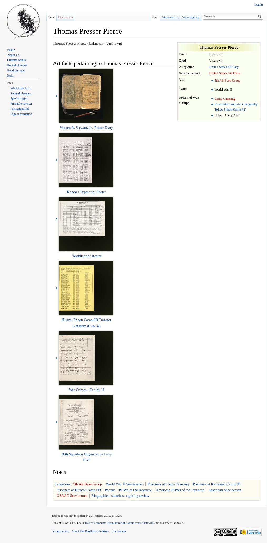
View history (190, 17)
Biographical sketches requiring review (120, 496)
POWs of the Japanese (135, 490)
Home (11, 50)
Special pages (19, 98)
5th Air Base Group (227, 80)
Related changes (20, 93)
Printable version (21, 104)
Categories (62, 484)
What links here (20, 88)
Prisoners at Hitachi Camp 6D (79, 490)
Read (154, 17)
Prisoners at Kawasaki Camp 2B (216, 484)
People (110, 490)
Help (10, 75)
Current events (16, 60)
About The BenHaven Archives (90, 530)
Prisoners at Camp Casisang (168, 484)
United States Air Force (224, 73)
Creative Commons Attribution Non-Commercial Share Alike (119, 522)
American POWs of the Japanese (180, 490)
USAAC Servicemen (72, 496)
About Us (13, 55)
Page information (21, 114)
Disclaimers (119, 530)
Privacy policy (60, 530)
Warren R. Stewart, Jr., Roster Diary (86, 128)
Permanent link (19, 109)
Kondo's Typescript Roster (86, 192)
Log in (258, 4)
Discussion (65, 17)
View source (170, 17)
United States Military (224, 67)
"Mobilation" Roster (87, 256)
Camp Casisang (225, 99)
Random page (15, 70)
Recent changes (17, 65)
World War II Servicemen (125, 484)
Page (51, 17)
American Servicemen (224, 490)
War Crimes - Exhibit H (86, 390)
